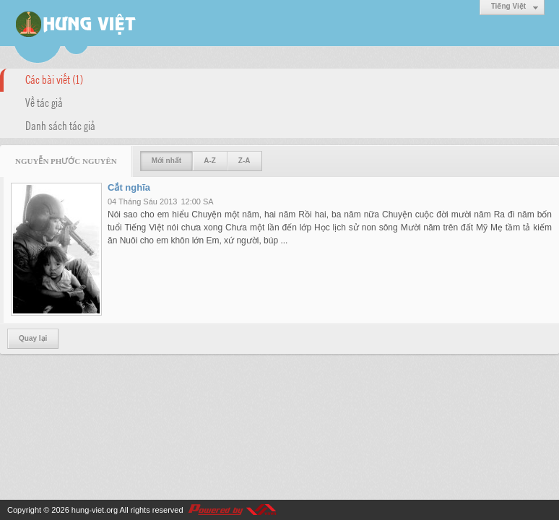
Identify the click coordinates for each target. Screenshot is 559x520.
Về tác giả (44, 102)
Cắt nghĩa (129, 187)
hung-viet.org (95, 510)
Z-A (244, 161)
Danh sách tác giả (60, 125)
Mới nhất (166, 161)
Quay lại (33, 338)
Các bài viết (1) (54, 79)
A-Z (210, 161)
